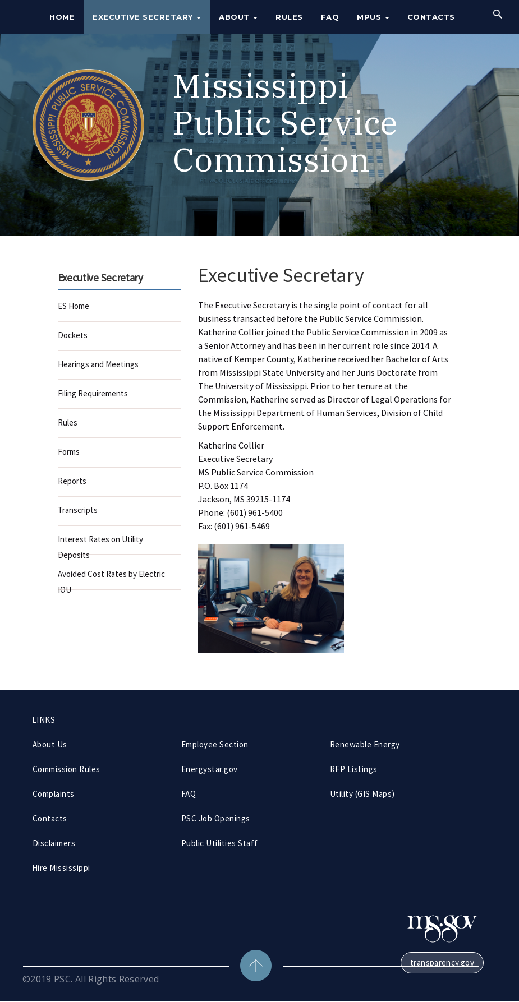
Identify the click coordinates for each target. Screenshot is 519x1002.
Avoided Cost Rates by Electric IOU (111, 579)
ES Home (73, 306)
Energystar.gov (209, 769)
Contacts (431, 16)
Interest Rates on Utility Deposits (100, 544)
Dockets (73, 335)
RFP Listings (354, 769)
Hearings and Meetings (98, 364)
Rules (289, 16)
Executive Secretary (147, 16)
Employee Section (215, 744)
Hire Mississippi (61, 867)
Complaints (54, 793)
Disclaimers (54, 843)
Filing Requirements (93, 393)
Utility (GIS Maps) (362, 793)
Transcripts (78, 510)
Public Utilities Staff (219, 843)
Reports (72, 480)
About (238, 16)
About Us (50, 744)
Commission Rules (66, 769)
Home (62, 16)
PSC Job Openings (215, 818)
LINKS (43, 719)
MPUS (373, 16)
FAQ (330, 16)
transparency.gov (442, 962)
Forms (69, 451)
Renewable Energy (365, 744)
